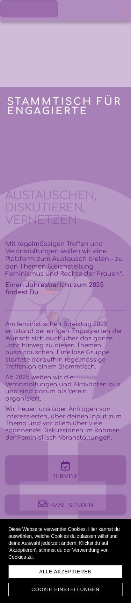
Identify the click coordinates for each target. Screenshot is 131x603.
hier (46, 292)
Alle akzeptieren (65, 571)
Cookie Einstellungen (65, 589)
